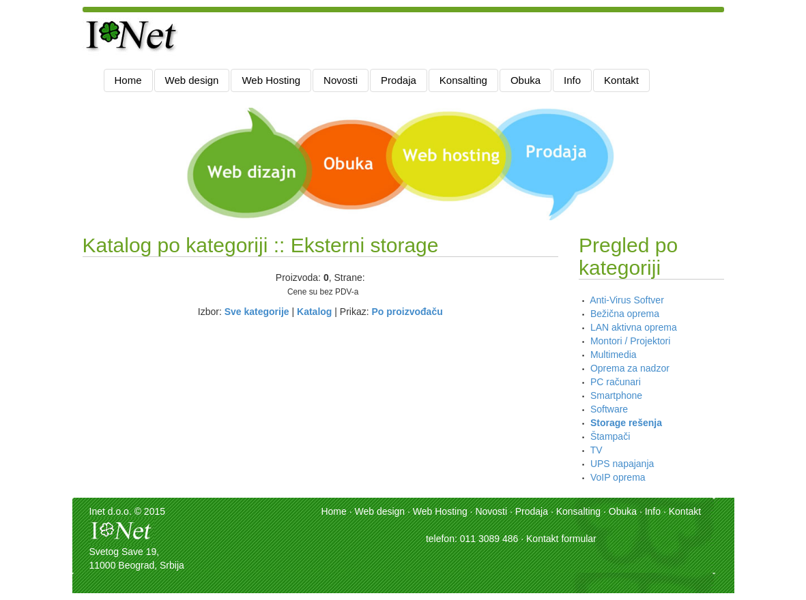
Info (572, 80)
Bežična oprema (624, 313)
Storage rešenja (626, 422)
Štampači (610, 436)
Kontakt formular (561, 538)
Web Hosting (271, 80)
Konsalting (463, 80)
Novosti (340, 80)
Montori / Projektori (630, 340)
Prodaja (398, 80)
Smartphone (616, 395)
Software (609, 409)
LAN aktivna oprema (633, 327)
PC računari (615, 381)
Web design (192, 80)
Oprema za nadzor (630, 368)
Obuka (525, 80)
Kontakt (621, 80)
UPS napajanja (622, 463)
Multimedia (613, 354)
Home (128, 80)
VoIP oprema (618, 477)
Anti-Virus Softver (627, 300)
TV (596, 450)
